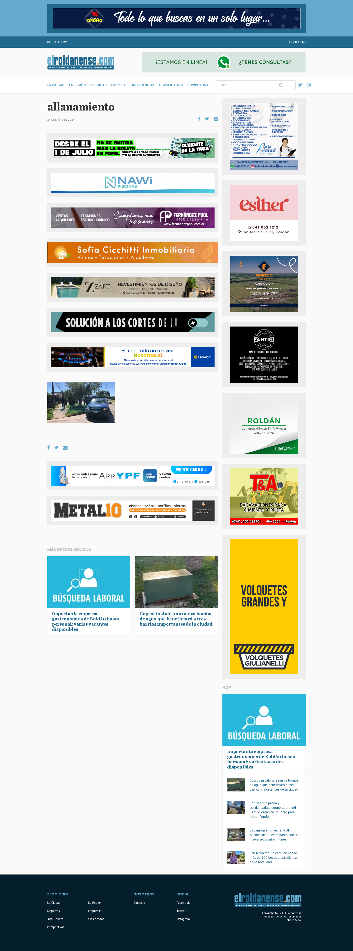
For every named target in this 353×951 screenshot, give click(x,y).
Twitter (181, 911)
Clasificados (171, 85)
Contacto (297, 42)
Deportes (98, 85)
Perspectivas (198, 85)
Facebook (183, 903)
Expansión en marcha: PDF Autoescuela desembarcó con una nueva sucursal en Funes (275, 834)
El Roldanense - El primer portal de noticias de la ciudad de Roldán (80, 62)
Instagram (183, 919)
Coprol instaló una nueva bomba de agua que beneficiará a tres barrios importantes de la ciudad (274, 784)
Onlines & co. (293, 920)
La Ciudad (56, 85)
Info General (143, 85)
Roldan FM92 (57, 42)
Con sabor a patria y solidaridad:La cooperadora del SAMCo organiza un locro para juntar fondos (273, 810)
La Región (77, 85)
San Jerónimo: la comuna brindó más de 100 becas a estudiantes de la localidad (274, 857)
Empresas (119, 85)
